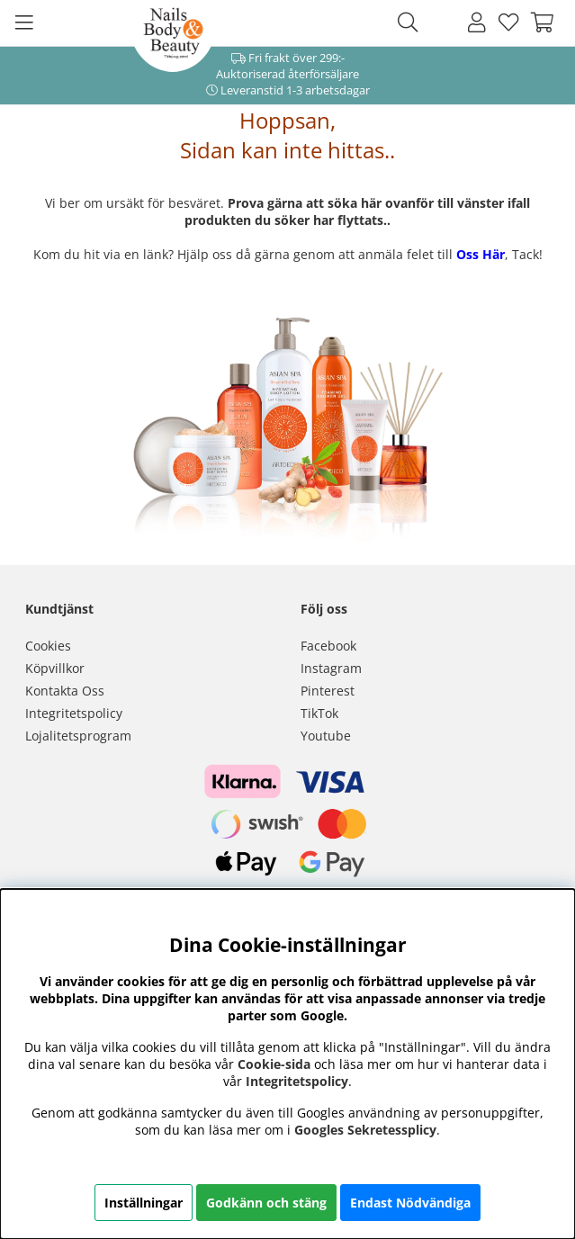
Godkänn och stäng (266, 1202)
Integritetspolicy (73, 713)
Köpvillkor (55, 668)
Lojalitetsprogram (78, 735)
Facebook (328, 645)
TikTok (319, 713)
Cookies (48, 645)
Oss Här (480, 254)
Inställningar (143, 1202)
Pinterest (328, 690)
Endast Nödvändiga (410, 1202)
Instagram (331, 668)
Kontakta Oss (64, 690)
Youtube (326, 735)
